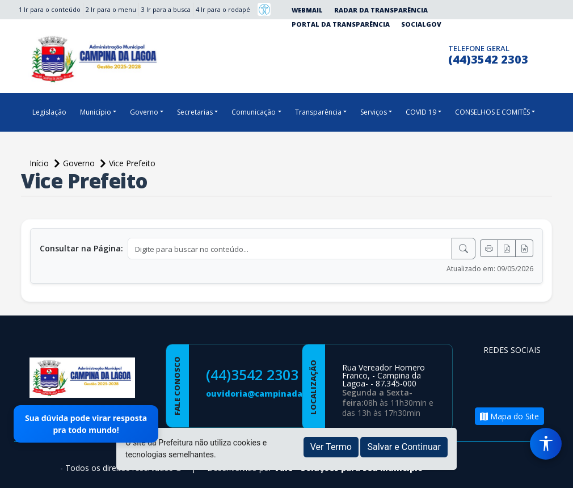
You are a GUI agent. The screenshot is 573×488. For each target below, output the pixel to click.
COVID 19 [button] (421, 112)
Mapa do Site (509, 416)
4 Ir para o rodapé (223, 9)
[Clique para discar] (436, 53)
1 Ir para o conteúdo (50, 9)
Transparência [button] (318, 112)
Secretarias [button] (195, 112)
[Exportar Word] (524, 248)
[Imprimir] (489, 248)
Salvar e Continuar (404, 446)
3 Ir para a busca (166, 9)
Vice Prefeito (132, 163)
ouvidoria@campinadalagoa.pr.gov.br (286, 393)
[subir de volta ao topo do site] (554, 471)
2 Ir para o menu (111, 9)
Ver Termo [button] (331, 446)
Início (40, 163)
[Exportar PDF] (507, 248)
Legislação (49, 112)
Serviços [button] (373, 112)
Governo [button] (144, 112)
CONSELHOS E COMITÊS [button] (492, 112)
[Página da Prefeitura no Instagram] (414, 53)
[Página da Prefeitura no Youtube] (494, 389)
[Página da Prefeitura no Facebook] (392, 53)
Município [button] (95, 112)
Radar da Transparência (381, 10)
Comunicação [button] (253, 112)
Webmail (307, 10)
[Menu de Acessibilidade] (546, 444)
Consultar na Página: (81, 248)
